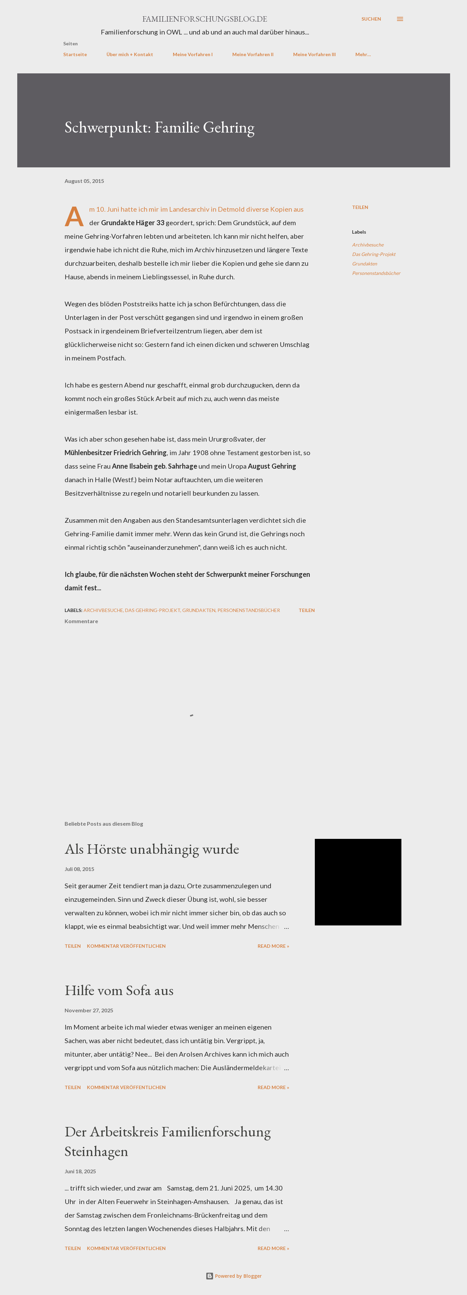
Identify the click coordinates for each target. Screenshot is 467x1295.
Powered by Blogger (234, 1276)
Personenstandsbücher (376, 273)
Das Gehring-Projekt (373, 254)
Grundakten (364, 263)
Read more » (273, 946)
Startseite (75, 54)
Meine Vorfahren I (193, 54)
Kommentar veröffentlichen (126, 946)
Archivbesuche (367, 245)
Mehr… (363, 54)
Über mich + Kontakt (130, 54)
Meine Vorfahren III (314, 54)
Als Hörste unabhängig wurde (152, 848)
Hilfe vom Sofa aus (119, 989)
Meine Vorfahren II (253, 54)
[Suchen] (371, 19)
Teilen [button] (360, 207)
